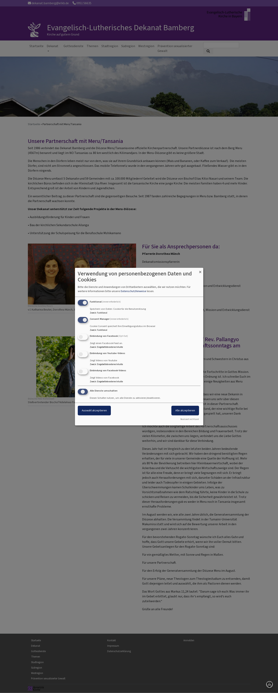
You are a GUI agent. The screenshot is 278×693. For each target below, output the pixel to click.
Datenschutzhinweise (133, 291)
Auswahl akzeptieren (94, 410)
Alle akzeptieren (185, 410)
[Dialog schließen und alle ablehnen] (200, 270)
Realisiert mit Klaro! (189, 419)
